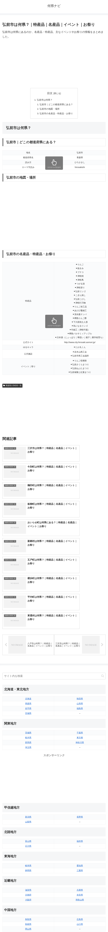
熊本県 (28, 888)
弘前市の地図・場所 (49, 109)
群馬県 (28, 643)
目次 (49, 93)
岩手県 (28, 609)
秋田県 (80, 599)
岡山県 (28, 829)
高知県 (80, 854)
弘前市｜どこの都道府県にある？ (56, 104)
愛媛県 (80, 849)
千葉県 (80, 633)
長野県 (80, 717)
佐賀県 (28, 878)
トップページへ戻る (27, 922)
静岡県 (28, 771)
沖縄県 (80, 888)
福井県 (80, 741)
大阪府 (28, 800)
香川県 (28, 854)
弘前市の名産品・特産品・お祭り (56, 114)
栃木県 (28, 638)
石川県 (28, 746)
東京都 (80, 638)
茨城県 (28, 633)
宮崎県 (80, 878)
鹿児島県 (80, 883)
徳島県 (28, 849)
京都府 (28, 795)
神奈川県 (80, 643)
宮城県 (28, 614)
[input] (54, 576)
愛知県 (80, 766)
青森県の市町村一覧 (12, 386)
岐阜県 (28, 766)
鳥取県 (28, 819)
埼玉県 (28, 648)
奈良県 (80, 795)
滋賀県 (28, 790)
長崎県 (28, 883)
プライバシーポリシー (80, 922)
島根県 (28, 824)
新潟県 (28, 717)
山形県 (80, 604)
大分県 (80, 873)
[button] (102, 576)
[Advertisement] (54, 63)
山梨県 (28, 722)
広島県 (80, 819)
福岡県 (28, 873)
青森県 (28, 604)
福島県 (80, 609)
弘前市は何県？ (44, 100)
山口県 (80, 824)
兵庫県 (80, 790)
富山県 (28, 741)
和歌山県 (80, 800)
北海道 (28, 599)
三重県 (80, 771)
